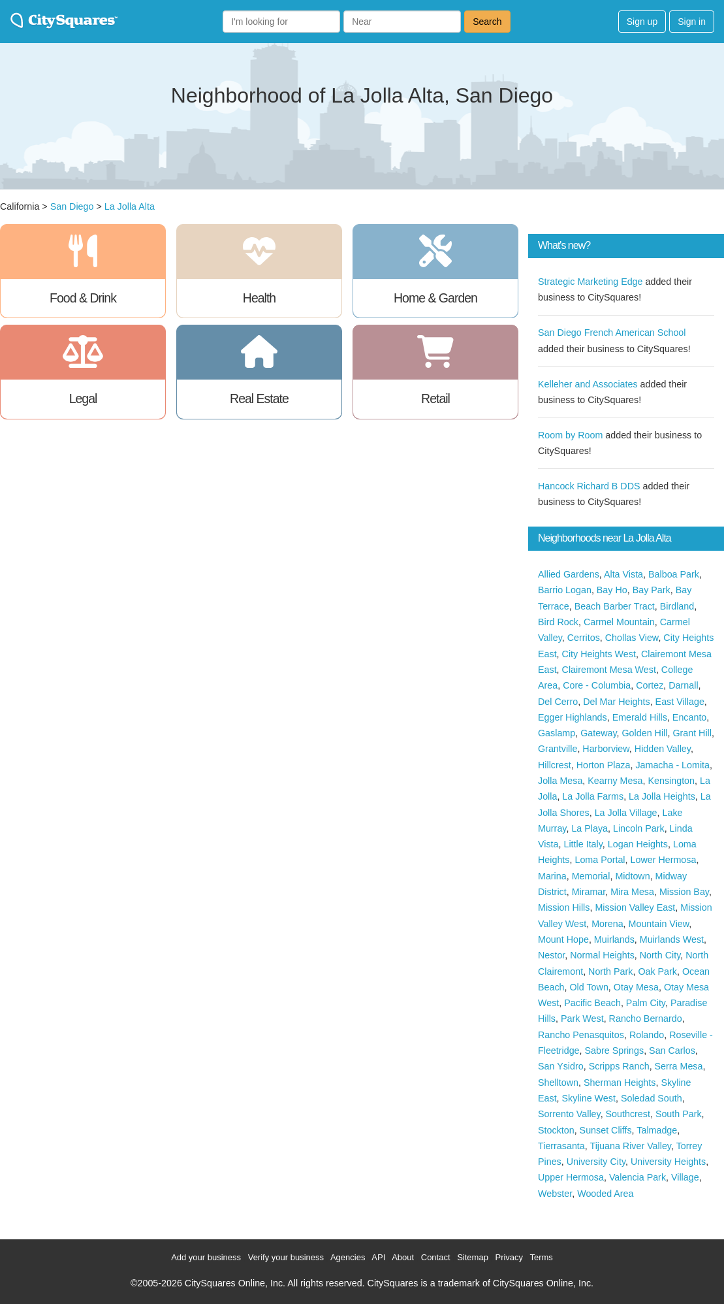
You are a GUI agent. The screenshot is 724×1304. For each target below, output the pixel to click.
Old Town (589, 987)
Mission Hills (564, 907)
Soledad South (651, 1098)
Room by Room (570, 435)
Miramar (589, 892)
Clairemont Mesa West (609, 669)
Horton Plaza (603, 765)
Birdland (677, 606)
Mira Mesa (632, 892)
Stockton (556, 1130)
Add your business (206, 1257)
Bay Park (651, 590)
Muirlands (614, 939)
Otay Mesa (636, 987)
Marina (552, 876)
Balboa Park (673, 574)
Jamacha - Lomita (672, 765)
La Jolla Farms (592, 796)
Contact (435, 1257)
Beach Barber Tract (614, 606)
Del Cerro (558, 701)
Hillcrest (554, 765)
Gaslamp (556, 733)
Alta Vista (623, 574)
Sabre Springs (614, 1050)
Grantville (557, 748)
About (403, 1257)
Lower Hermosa (663, 860)
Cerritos (583, 637)
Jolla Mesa (560, 780)
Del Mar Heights (616, 701)
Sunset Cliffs (606, 1130)
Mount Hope (563, 939)
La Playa (589, 828)
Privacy (509, 1257)
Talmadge (657, 1130)
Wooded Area (605, 1193)
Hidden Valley (663, 748)
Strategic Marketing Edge (590, 281)
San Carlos (672, 1050)
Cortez (649, 685)
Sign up (642, 21)
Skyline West (589, 1098)
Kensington (671, 780)
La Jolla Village (626, 812)
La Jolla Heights (662, 796)
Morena (607, 924)
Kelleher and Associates (588, 384)
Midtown (632, 876)
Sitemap (472, 1257)
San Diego (72, 206)
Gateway (598, 733)
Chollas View (632, 637)
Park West (582, 1018)
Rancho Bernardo (645, 1018)
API (378, 1257)
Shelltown (558, 1082)
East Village (679, 701)
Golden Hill (644, 733)
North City (660, 955)
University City (596, 1161)
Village (685, 1177)
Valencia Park (637, 1177)
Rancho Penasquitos (581, 1035)
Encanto (689, 717)
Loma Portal (599, 860)
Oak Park (657, 971)
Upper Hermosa (571, 1177)
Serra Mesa (679, 1066)
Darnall (683, 685)
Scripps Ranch (619, 1066)
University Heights (668, 1161)
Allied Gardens (568, 574)
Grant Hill (692, 733)
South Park (678, 1114)
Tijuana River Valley (630, 1146)
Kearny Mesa (615, 780)
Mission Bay (684, 892)
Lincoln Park (639, 828)
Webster (555, 1193)
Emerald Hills (639, 717)
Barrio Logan (564, 590)
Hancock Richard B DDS (589, 486)
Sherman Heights (619, 1082)
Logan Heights (638, 844)
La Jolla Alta (129, 206)
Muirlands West (672, 939)
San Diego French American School (612, 332)
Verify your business (286, 1257)
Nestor (551, 955)
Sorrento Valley (569, 1114)
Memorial (591, 876)
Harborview (605, 748)
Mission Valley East (635, 907)
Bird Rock (558, 622)
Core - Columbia (597, 685)
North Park (610, 971)
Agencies (347, 1257)
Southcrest (628, 1114)
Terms (540, 1257)
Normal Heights (602, 955)
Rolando (646, 1035)
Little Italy (582, 844)
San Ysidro (561, 1066)
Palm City (645, 1003)
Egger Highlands (572, 717)
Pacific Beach (592, 1003)
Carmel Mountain (619, 622)
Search (487, 21)
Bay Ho (612, 590)
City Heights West (599, 654)
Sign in (692, 21)
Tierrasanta (561, 1146)
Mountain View (659, 924)
